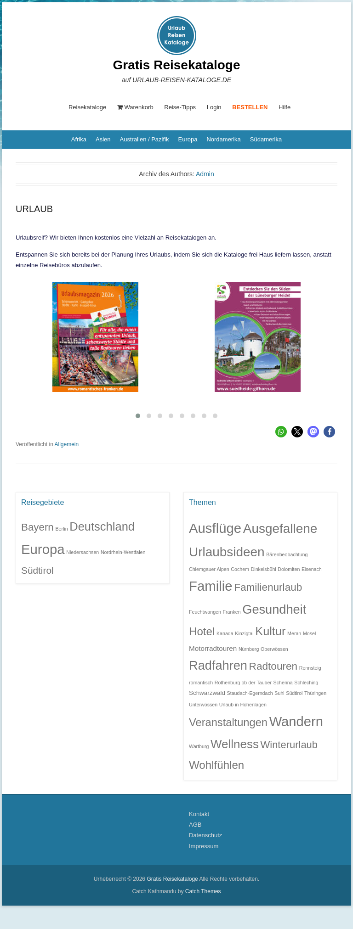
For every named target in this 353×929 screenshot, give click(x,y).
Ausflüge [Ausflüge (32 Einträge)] (215, 528)
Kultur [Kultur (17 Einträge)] (270, 631)
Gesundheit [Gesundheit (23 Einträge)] (274, 609)
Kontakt (199, 813)
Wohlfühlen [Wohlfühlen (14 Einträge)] (216, 765)
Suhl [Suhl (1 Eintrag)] (279, 693)
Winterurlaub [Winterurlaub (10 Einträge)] (289, 744)
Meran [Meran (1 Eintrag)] (294, 633)
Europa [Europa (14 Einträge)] (43, 548)
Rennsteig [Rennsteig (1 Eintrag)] (310, 668)
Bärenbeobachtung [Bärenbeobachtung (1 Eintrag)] (286, 554)
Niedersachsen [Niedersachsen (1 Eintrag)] (82, 551)
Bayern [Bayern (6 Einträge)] (37, 527)
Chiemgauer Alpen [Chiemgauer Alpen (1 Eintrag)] (209, 569)
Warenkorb (135, 107)
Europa (187, 139)
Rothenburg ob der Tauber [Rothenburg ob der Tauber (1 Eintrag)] (243, 682)
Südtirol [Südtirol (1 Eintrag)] (294, 693)
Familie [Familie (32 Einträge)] (211, 585)
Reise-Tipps (180, 107)
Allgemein (67, 444)
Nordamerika (223, 139)
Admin (205, 174)
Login (214, 107)
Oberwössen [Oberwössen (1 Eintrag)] (274, 648)
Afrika (78, 139)
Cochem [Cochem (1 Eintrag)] (240, 569)
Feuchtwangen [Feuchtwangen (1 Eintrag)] (205, 612)
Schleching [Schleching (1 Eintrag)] (306, 682)
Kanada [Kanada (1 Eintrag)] (224, 633)
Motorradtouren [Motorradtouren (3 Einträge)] (213, 648)
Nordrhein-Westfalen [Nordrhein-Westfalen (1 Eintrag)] (123, 551)
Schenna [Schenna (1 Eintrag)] (283, 682)
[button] (281, 431)
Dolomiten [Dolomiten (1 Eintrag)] (289, 569)
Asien (103, 139)
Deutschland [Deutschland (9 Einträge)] (102, 526)
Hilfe (284, 107)
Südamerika (266, 139)
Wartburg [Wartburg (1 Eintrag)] (199, 746)
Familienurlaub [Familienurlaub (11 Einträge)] (268, 587)
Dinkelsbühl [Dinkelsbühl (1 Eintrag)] (263, 569)
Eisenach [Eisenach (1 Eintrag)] (312, 569)
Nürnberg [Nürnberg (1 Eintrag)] (249, 648)
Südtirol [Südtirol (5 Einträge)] (37, 570)
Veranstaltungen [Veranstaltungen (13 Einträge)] (228, 722)
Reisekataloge (87, 107)
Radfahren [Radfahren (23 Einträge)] (218, 665)
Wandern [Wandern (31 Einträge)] (296, 721)
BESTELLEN (250, 107)
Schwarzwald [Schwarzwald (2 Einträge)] (207, 692)
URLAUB (34, 209)
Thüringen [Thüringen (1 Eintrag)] (315, 693)
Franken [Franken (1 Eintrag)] (232, 612)
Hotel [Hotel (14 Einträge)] (202, 631)
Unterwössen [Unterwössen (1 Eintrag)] (203, 704)
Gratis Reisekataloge (176, 65)
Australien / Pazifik (144, 139)
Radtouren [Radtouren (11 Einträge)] (273, 666)
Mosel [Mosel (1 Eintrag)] (309, 633)
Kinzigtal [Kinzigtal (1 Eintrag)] (244, 633)
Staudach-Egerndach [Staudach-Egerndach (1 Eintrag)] (250, 693)
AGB (195, 824)
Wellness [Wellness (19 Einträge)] (235, 744)
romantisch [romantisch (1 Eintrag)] (201, 682)
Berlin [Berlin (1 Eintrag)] (61, 529)
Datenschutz (205, 835)
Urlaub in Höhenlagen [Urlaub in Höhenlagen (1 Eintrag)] (243, 704)
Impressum (203, 846)
